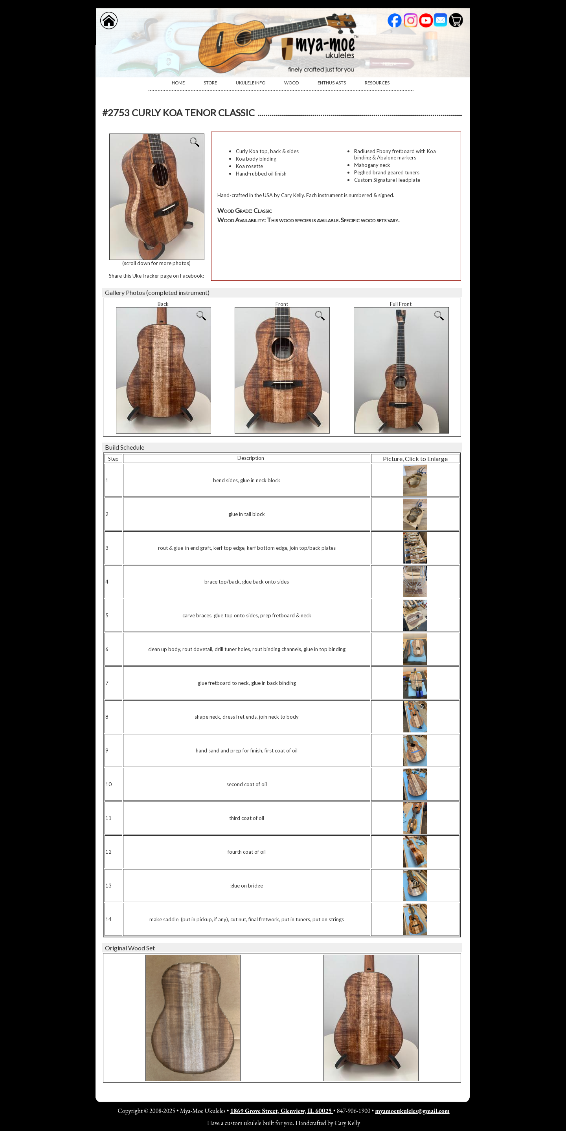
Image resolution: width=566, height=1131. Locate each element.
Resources (377, 82)
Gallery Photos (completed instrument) (157, 292)
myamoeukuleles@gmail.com (412, 1111)
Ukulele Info (250, 82)
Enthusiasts (332, 82)
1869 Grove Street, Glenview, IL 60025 (281, 1111)
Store (210, 82)
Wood (291, 82)
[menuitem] (178, 83)
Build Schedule (124, 447)
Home (178, 82)
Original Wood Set (130, 948)
